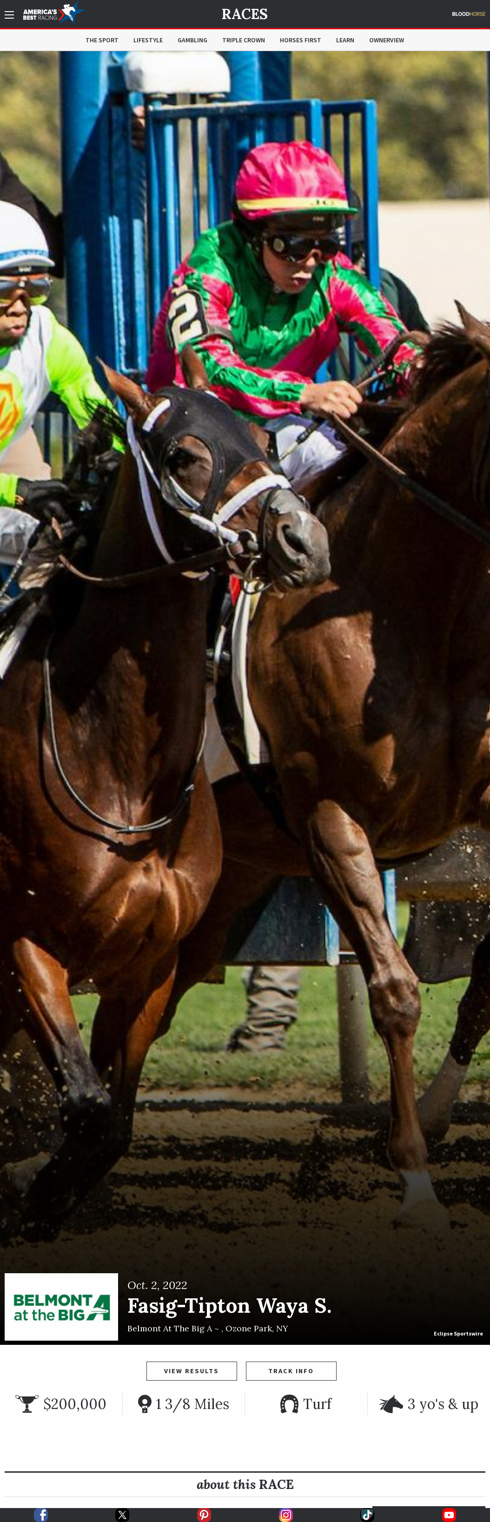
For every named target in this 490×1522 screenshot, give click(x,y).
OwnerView (386, 40)
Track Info (291, 1371)
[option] (245, 698)
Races (245, 14)
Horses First (300, 40)
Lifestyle (148, 40)
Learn (345, 40)
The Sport (102, 40)
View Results (191, 1371)
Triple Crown (243, 40)
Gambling (192, 40)
